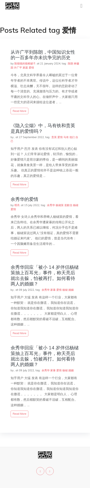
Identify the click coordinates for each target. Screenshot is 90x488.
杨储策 (60, 205)
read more (19, 111)
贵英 (54, 137)
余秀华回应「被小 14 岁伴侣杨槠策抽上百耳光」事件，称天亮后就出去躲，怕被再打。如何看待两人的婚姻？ (45, 275)
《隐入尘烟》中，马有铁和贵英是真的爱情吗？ (43, 128)
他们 (72, 137)
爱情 (31, 67)
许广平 (18, 67)
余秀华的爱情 (24, 199)
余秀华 (51, 205)
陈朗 (70, 63)
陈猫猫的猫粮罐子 (25, 63)
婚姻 (71, 289)
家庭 (25, 67)
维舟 (17, 205)
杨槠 (75, 205)
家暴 (53, 289)
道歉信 (68, 205)
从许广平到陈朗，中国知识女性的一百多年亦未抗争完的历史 (43, 54)
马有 (66, 137)
